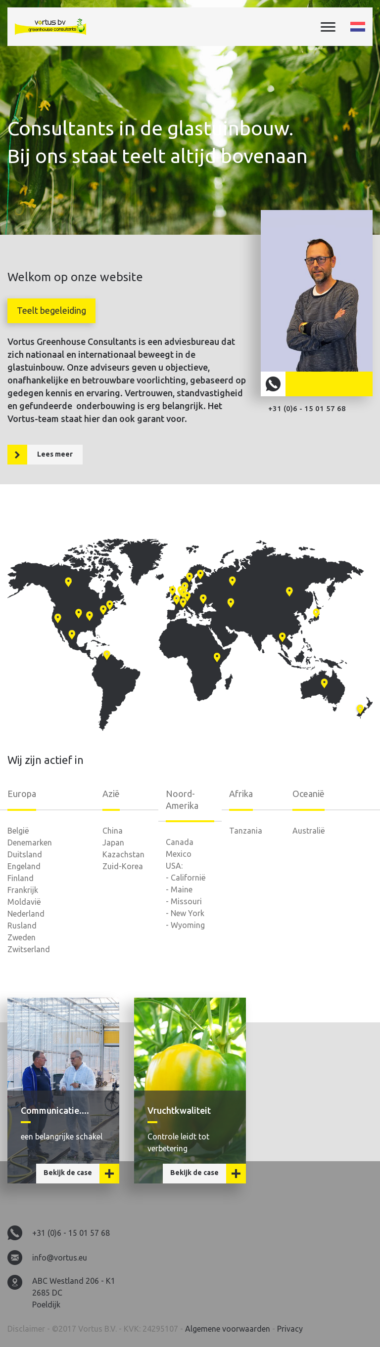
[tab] (51, 310)
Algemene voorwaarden (228, 1328)
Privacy (290, 1328)
